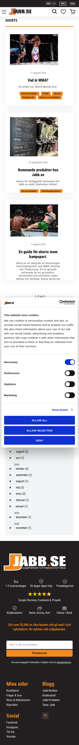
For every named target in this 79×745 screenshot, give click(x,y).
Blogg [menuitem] (48, 684)
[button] (6, 11)
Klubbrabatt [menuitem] (49, 695)
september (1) (24, 475)
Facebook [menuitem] (11, 722)
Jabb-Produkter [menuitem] (51, 700)
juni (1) (20, 458)
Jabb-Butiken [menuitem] (49, 690)
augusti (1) (22, 481)
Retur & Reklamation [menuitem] (18, 700)
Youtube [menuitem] (11, 736)
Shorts (57, 93)
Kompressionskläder (50, 97)
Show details (60, 409)
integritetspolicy (64, 662)
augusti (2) (22, 451)
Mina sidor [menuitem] (17, 684)
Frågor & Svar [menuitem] (14, 695)
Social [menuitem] (12, 716)
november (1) (23, 528)
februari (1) (22, 500)
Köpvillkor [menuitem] (12, 705)
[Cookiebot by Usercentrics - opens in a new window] (59, 302)
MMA (45, 93)
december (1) (23, 517)
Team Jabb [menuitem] (48, 705)
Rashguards (28, 97)
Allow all (39, 420)
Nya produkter (29, 191)
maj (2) (20, 487)
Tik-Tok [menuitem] (10, 732)
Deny (39, 440)
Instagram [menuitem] (12, 727)
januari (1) (22, 506)
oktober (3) (22, 468)
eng (72, 3)
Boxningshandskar (51, 191)
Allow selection (39, 430)
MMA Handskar (29, 93)
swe (63, 3)
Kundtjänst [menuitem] (12, 690)
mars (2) (20, 493)
